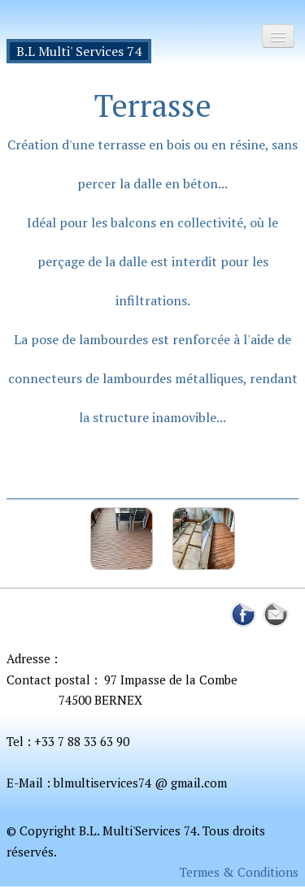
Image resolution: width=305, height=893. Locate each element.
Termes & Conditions (239, 872)
